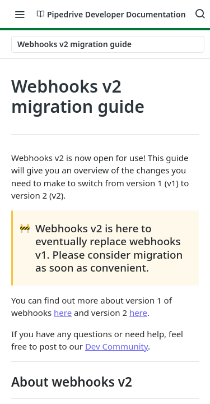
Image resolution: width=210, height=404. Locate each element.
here (63, 312)
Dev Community (116, 346)
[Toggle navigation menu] (19, 14)
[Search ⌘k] (200, 14)
